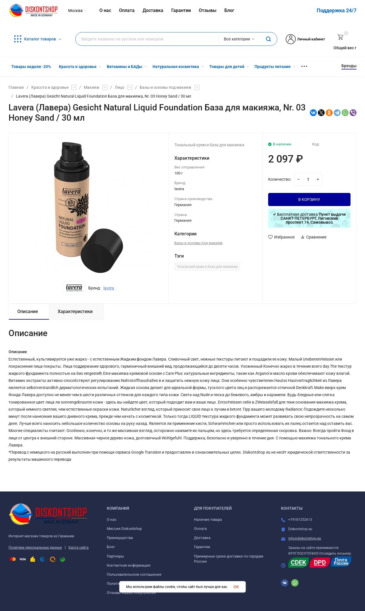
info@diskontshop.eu (304, 538)
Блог (111, 547)
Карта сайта (78, 548)
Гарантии (202, 547)
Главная (16, 87)
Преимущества (120, 538)
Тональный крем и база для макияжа (207, 267)
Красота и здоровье (49, 87)
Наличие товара (208, 519)
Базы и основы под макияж (165, 87)
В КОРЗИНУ (309, 199)
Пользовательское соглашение (134, 574)
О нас (111, 519)
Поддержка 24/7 (336, 10)
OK (236, 587)
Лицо (119, 87)
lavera (108, 288)
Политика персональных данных (35, 548)
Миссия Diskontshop (124, 528)
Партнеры (115, 556)
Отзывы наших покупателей (131, 593)
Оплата (200, 528)
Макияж (91, 87)
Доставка (202, 538)
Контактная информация (128, 565)
